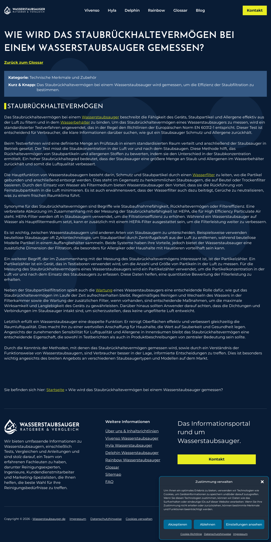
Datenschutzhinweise (217, 534)
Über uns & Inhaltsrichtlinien (132, 431)
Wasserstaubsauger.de (48, 519)
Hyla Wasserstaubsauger (128, 445)
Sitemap (113, 474)
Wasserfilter (204, 175)
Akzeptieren (177, 524)
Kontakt (255, 10)
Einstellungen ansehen (244, 524)
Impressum (240, 534)
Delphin (132, 10)
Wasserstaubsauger (100, 117)
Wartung (104, 290)
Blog (200, 10)
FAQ (109, 481)
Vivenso (92, 10)
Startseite (55, 390)
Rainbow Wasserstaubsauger (132, 460)
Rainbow (156, 10)
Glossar (180, 10)
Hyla (112, 10)
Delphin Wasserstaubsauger (132, 452)
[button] (262, 482)
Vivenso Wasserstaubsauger (131, 438)
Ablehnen (207, 524)
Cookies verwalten (139, 519)
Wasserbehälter (75, 122)
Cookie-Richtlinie (191, 534)
